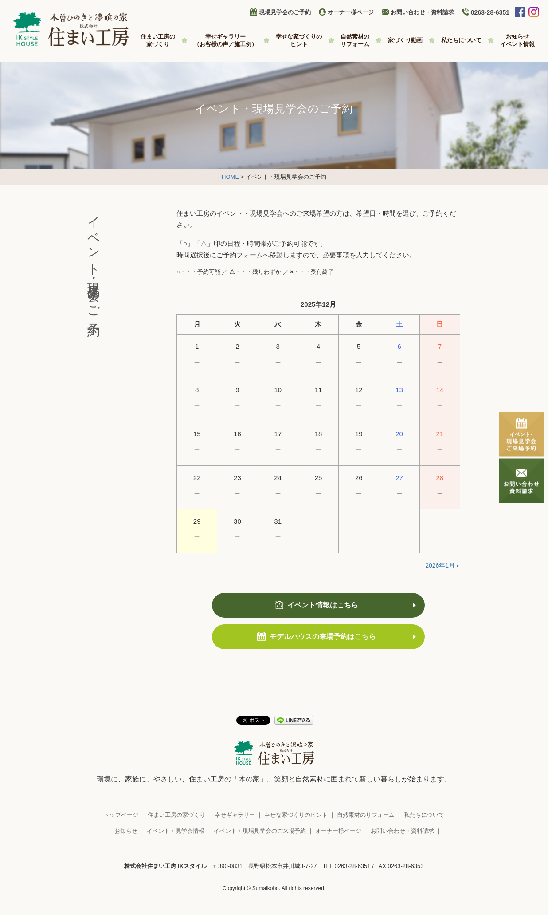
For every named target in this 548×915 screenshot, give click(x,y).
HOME (230, 177)
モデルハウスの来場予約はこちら (323, 636)
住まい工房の (158, 40)
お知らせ (517, 40)
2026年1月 (440, 565)
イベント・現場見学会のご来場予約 (260, 831)
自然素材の (355, 40)
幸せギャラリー (225, 40)
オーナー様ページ (351, 12)
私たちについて (461, 40)
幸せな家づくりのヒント (296, 815)
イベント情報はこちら (322, 605)
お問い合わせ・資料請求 (422, 12)
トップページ (121, 815)
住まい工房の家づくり (176, 815)
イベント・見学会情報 (175, 831)
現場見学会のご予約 (285, 12)
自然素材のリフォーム (366, 815)
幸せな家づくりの (299, 40)
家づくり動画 (405, 40)
